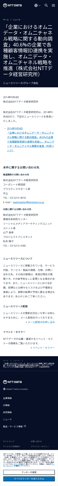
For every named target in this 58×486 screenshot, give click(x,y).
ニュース (16, 19)
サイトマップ (8, 441)
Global (17, 389)
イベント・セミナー (44, 347)
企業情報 (7, 398)
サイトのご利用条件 (11, 446)
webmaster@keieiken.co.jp (28, 202)
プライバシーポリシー (40, 446)
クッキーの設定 (29, 472)
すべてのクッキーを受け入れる (29, 479)
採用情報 (7, 412)
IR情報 (6, 405)
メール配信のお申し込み (41, 322)
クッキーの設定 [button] (18, 464)
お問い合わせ (36, 441)
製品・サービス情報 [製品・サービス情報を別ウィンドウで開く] (13, 426)
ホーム (6, 19)
